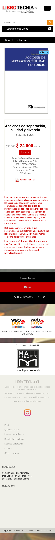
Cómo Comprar (11, 453)
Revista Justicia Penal (14, 439)
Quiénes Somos (11, 429)
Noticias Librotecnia (13, 444)
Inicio (6, 425)
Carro (27, 287)
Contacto (8, 448)
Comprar (25, 152)
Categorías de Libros (17, 28)
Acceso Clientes (27, 278)
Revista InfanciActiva (14, 434)
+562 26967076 (24, 297)
